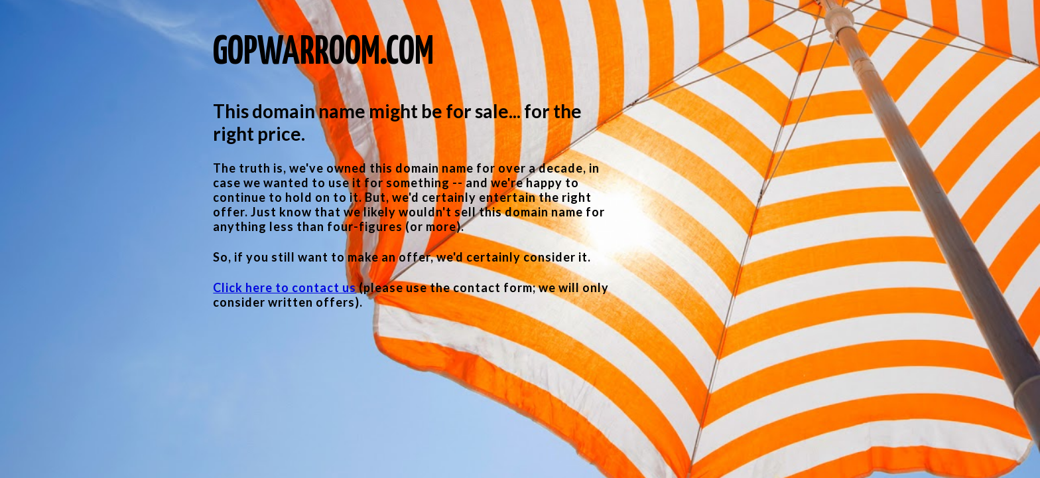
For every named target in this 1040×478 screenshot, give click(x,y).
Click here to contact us (284, 287)
